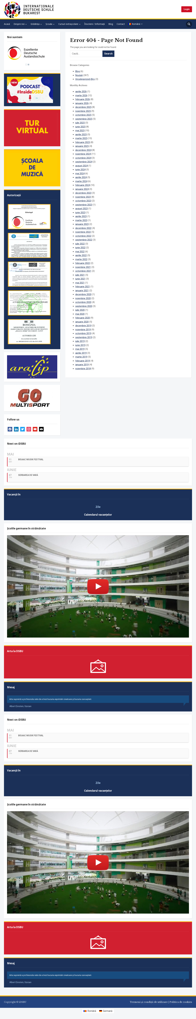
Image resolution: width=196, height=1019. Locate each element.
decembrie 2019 (83, 325)
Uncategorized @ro (85, 79)
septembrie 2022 (83, 239)
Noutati (79, 75)
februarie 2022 (82, 263)
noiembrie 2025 (83, 111)
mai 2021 (80, 282)
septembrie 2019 (83, 337)
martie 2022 (81, 259)
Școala (49, 23)
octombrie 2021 (83, 271)
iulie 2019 (80, 341)
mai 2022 (80, 251)
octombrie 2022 (83, 236)
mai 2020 (80, 314)
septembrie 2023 (83, 204)
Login (187, 9)
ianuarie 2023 (82, 224)
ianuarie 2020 (82, 321)
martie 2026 (81, 95)
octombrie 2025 (83, 115)
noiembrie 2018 (83, 368)
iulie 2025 (80, 122)
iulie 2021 (80, 275)
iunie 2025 (80, 126)
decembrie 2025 (83, 107)
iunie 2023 (80, 212)
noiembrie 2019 (83, 329)
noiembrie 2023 (83, 197)
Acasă (7, 23)
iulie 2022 (80, 243)
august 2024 (81, 165)
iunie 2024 (80, 169)
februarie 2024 (82, 185)
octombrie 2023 (83, 200)
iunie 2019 (80, 345)
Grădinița (35, 23)
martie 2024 (81, 181)
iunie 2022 (80, 247)
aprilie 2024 (81, 177)
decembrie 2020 (83, 294)
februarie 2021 (82, 286)
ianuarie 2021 (82, 290)
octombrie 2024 (83, 158)
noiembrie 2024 (83, 154)
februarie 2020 (82, 317)
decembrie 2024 (83, 150)
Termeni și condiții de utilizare (149, 1002)
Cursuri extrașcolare (68, 23)
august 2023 (81, 208)
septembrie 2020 (83, 306)
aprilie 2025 (81, 134)
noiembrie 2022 (83, 232)
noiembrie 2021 (83, 267)
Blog (110, 23)
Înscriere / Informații (94, 23)
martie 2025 (81, 138)
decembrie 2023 (83, 193)
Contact (121, 23)
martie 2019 (81, 356)
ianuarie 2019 (82, 364)
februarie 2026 (82, 99)
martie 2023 (81, 220)
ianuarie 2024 (82, 189)
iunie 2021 (80, 278)
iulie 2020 (80, 310)
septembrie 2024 (83, 161)
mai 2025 (80, 130)
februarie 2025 (82, 142)
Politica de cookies (181, 1002)
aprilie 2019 (81, 353)
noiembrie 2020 (83, 298)
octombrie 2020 (83, 302)
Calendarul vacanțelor (98, 514)
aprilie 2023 (81, 216)
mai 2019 (80, 349)
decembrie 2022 (83, 228)
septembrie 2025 (83, 119)
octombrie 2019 (83, 333)
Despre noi (19, 23)
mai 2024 (80, 173)
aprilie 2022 (81, 255)
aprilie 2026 (81, 91)
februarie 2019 (82, 360)
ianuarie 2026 (82, 103)
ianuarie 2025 (82, 146)
